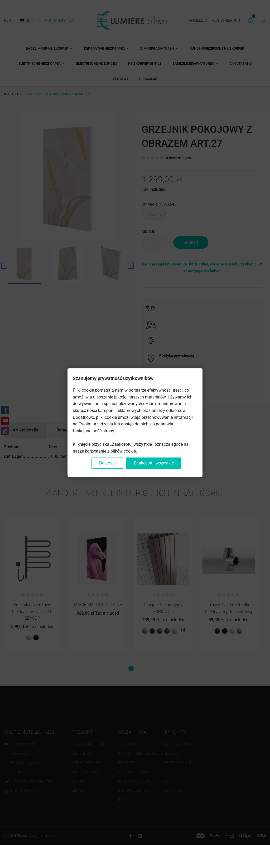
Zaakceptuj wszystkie (154, 463)
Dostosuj (107, 463)
